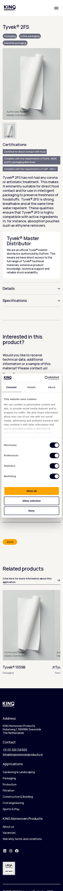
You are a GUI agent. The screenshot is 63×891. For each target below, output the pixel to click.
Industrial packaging (15, 43)
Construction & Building (18, 797)
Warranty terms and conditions (22, 839)
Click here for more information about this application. (31, 580)
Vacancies (9, 833)
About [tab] (51, 387)
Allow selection (31, 500)
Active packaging (29, 36)
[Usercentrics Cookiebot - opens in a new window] (45, 378)
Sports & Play (11, 809)
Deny (31, 510)
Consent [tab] (11, 387)
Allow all (31, 490)
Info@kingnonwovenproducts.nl (23, 754)
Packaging (10, 36)
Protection (9, 784)
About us (8, 827)
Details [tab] (31, 387)
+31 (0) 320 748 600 (15, 749)
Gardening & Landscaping (19, 772)
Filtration (8, 790)
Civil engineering (13, 803)
